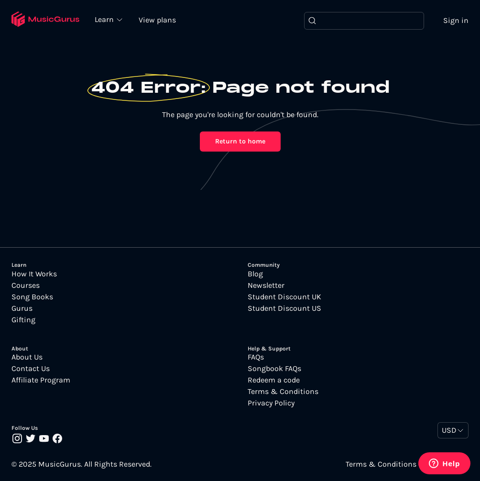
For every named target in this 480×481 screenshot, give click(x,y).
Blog (255, 274)
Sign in (456, 20)
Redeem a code (274, 380)
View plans (157, 19)
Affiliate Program (40, 380)
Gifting (23, 320)
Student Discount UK (284, 297)
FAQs (256, 357)
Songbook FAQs (274, 368)
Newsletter (266, 285)
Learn (105, 19)
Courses (25, 285)
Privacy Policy (271, 403)
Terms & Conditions (283, 391)
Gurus (22, 308)
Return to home (240, 141)
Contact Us (30, 368)
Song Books (32, 297)
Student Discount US (284, 308)
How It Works (34, 274)
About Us (27, 357)
